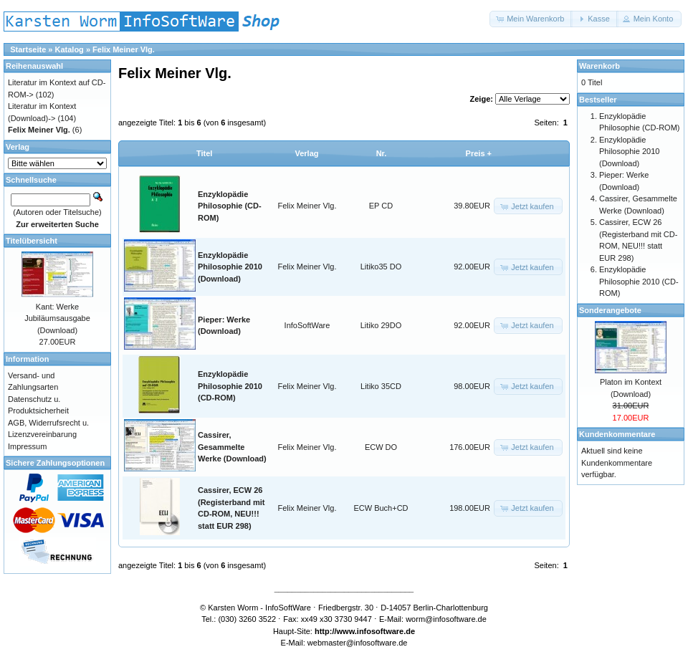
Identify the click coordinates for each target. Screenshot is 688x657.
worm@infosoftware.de (446, 619)
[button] (531, 19)
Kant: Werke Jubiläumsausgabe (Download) (57, 318)
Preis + (479, 153)
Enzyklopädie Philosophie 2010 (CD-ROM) (230, 386)
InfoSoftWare (307, 325)
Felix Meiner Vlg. (123, 49)
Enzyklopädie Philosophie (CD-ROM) (230, 206)
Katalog (69, 49)
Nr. (381, 153)
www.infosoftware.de (376, 631)
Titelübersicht (31, 240)
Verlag (306, 153)
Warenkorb (599, 66)
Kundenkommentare (617, 434)
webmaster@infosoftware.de (357, 642)
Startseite (28, 49)
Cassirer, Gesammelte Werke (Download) (232, 447)
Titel (204, 153)
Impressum (27, 446)
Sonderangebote (610, 310)
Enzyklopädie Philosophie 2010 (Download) (230, 267)
